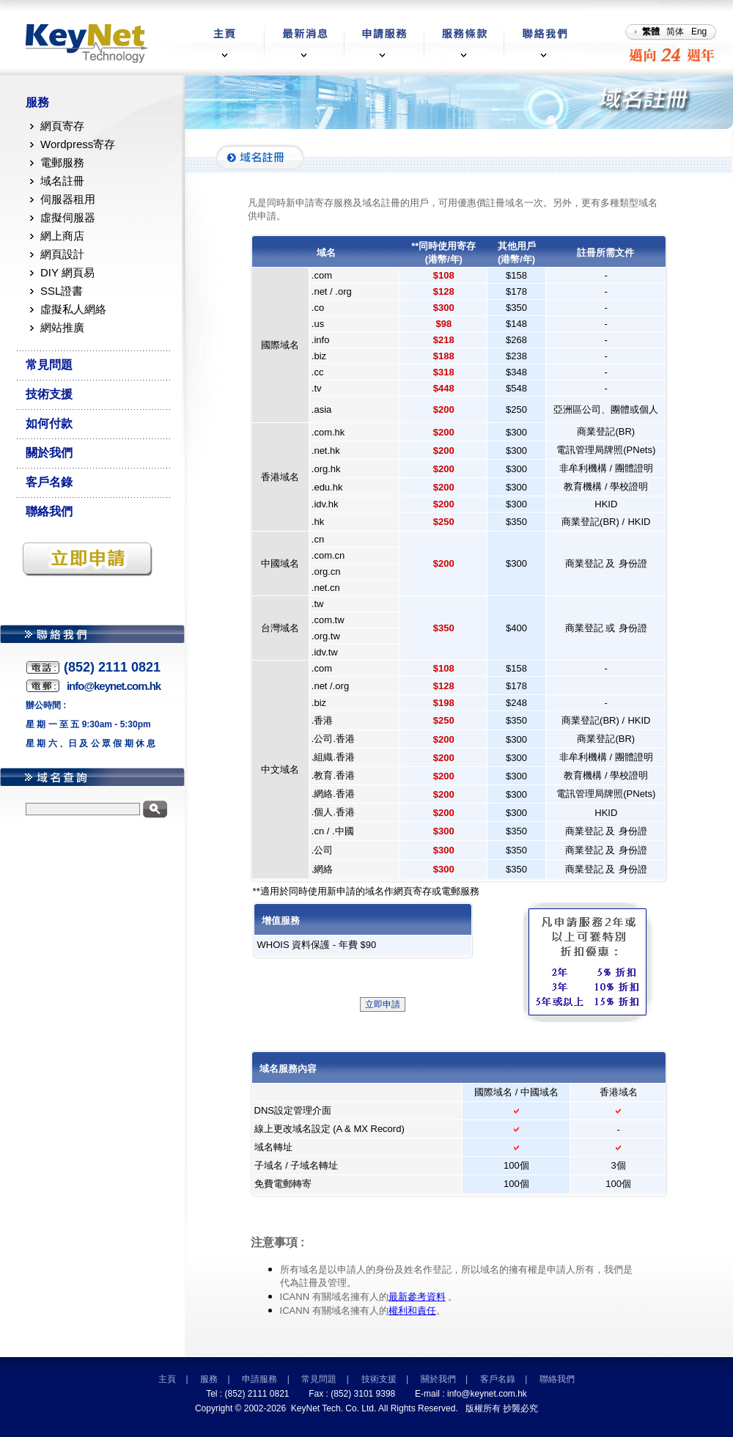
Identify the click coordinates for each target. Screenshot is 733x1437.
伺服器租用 (67, 199)
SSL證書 (61, 290)
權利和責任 (412, 1310)
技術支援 (49, 394)
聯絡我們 (49, 511)
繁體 (651, 31)
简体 (675, 31)
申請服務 (259, 1379)
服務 (37, 102)
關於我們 (49, 452)
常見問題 (49, 365)
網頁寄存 (62, 126)
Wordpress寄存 (77, 144)
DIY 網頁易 (67, 272)
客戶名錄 (49, 482)
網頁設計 (62, 254)
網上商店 (62, 235)
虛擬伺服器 (67, 217)
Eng (699, 31)
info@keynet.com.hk (487, 1394)
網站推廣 (62, 327)
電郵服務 (62, 162)
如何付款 (49, 423)
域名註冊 (62, 180)
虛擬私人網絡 (73, 309)
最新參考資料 (417, 1296)
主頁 (167, 1379)
